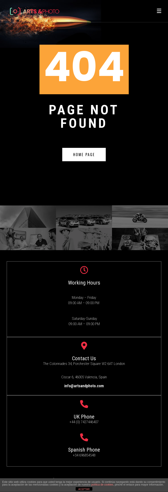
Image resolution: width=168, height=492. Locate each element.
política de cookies (102, 484)
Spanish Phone (84, 450)
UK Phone (84, 417)
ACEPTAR (84, 489)
